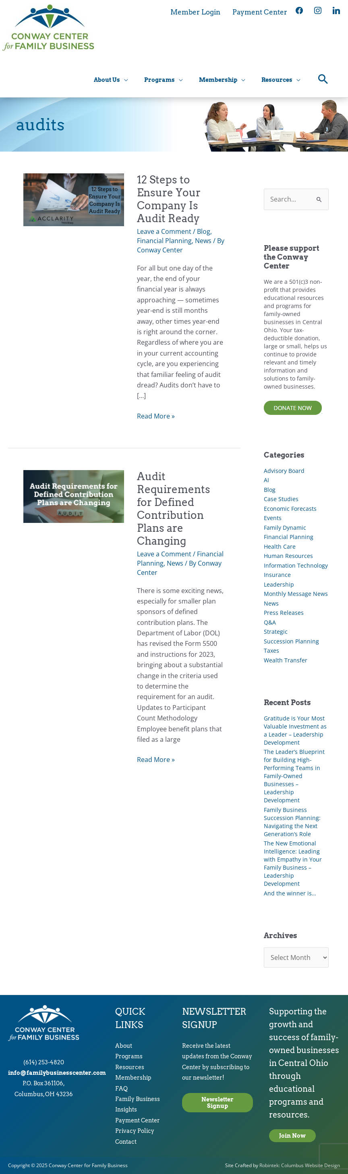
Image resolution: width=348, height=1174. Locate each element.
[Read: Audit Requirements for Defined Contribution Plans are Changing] (73, 495)
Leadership (279, 584)
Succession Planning (291, 641)
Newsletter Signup (217, 1102)
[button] (323, 81)
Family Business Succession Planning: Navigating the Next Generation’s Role (292, 822)
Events (273, 518)
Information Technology (296, 565)
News (203, 240)
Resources (129, 1067)
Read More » (156, 416)
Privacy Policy (134, 1131)
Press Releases (284, 612)
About (123, 1046)
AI (266, 480)
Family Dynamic (285, 527)
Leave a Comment (164, 231)
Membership (133, 1077)
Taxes (271, 650)
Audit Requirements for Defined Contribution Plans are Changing (173, 508)
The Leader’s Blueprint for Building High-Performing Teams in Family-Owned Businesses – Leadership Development (294, 776)
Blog (203, 231)
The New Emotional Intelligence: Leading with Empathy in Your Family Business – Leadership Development (293, 863)
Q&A (270, 622)
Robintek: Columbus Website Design (299, 1165)
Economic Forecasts (290, 508)
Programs (129, 1056)
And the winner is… (290, 893)
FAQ (121, 1088)
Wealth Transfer (285, 660)
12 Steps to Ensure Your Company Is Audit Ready (169, 199)
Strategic (276, 631)
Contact (126, 1142)
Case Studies (281, 499)
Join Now (292, 1135)
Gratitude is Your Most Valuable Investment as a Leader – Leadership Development (295, 730)
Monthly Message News (296, 593)
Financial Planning (164, 240)
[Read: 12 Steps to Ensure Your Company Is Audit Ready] (73, 199)
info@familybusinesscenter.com (57, 1073)
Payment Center (137, 1120)
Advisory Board (284, 471)
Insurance (277, 575)
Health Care (280, 546)
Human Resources (288, 556)
